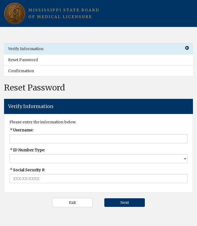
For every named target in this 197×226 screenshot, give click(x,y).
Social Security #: (27, 170)
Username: (21, 130)
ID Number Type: (27, 150)
